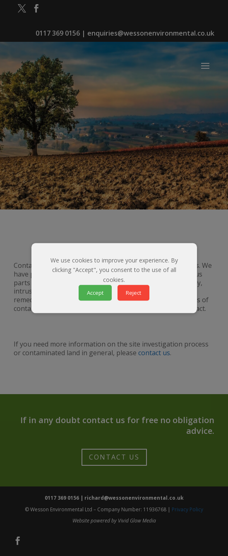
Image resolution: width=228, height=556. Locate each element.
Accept (95, 292)
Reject (133, 292)
